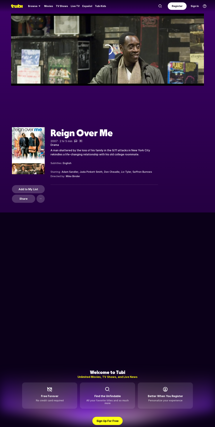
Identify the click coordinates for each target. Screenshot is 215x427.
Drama (55, 145)
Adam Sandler (70, 171)
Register (177, 6)
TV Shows (62, 6)
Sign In (195, 6)
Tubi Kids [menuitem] (100, 6)
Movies (48, 6)
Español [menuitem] (87, 6)
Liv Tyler (126, 171)
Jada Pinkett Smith (91, 171)
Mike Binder (73, 176)
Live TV (75, 6)
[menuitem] (35, 6)
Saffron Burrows (142, 171)
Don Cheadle (112, 171)
